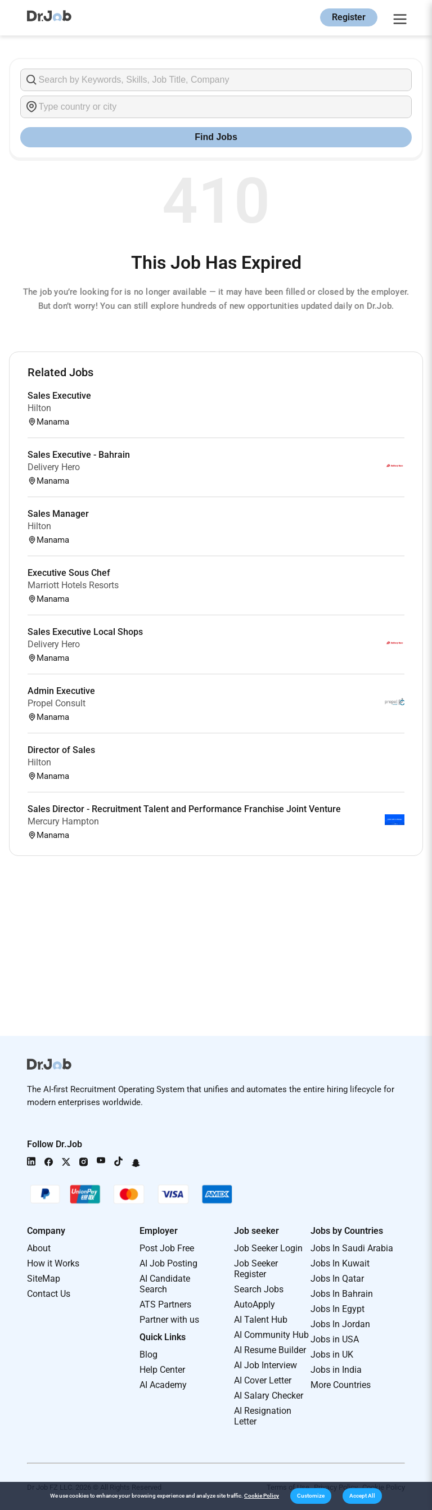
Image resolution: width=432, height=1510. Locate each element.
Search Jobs (259, 1289)
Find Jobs (216, 137)
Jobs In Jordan (340, 1324)
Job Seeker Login (268, 1248)
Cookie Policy (261, 1496)
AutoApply (254, 1304)
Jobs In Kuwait (340, 1263)
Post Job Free (167, 1248)
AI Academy (163, 1385)
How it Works (53, 1263)
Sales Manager (58, 513)
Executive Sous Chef (69, 572)
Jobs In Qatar (337, 1278)
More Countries (340, 1385)
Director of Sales (61, 750)
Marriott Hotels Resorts (73, 585)
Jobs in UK (331, 1354)
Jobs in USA (334, 1339)
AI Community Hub (271, 1334)
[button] (310, 1496)
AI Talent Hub (260, 1319)
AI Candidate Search (165, 1284)
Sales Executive (59, 395)
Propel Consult (57, 703)
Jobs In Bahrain (341, 1293)
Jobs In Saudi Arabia (351, 1248)
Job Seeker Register (256, 1268)
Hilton (39, 408)
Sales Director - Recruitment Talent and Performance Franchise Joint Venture (184, 809)
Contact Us (48, 1293)
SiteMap (43, 1278)
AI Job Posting (168, 1263)
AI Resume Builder (270, 1350)
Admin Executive (61, 691)
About (39, 1248)
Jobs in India (336, 1369)
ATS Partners (165, 1304)
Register (349, 17)
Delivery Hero (54, 467)
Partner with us (169, 1319)
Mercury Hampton (63, 821)
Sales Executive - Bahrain (79, 454)
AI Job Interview (265, 1365)
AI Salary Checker (268, 1395)
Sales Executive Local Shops (85, 631)
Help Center (162, 1369)
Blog (149, 1354)
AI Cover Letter (262, 1380)
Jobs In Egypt (337, 1309)
